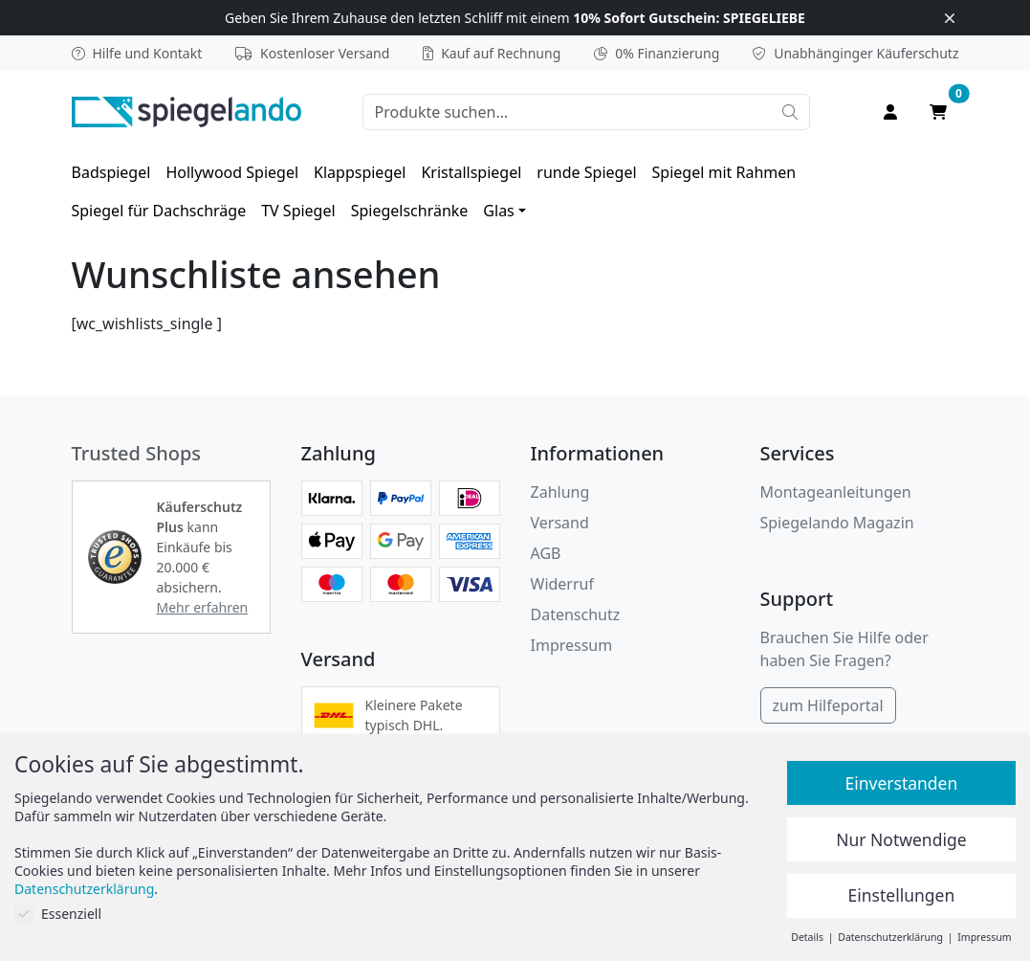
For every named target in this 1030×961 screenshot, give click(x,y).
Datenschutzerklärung (84, 889)
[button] (115, 557)
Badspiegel (111, 172)
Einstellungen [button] (901, 894)
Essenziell (57, 914)
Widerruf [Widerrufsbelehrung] (562, 583)
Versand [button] (560, 522)
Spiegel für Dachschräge (159, 210)
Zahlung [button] (560, 492)
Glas (498, 210)
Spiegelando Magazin (837, 522)
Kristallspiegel (471, 172)
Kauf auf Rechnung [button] (491, 53)
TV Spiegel (298, 210)
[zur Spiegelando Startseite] (186, 110)
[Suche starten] (790, 112)
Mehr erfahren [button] (203, 607)
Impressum (572, 645)
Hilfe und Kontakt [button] (137, 53)
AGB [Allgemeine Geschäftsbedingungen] (546, 553)
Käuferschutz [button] (855, 53)
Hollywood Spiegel (231, 172)
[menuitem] (111, 172)
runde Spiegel (586, 172)
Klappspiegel (359, 172)
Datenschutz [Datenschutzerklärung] (576, 614)
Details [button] (808, 937)
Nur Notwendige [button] (901, 839)
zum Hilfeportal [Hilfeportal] (828, 705)
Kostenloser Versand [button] (312, 53)
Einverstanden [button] (900, 782)
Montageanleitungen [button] (835, 492)
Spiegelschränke (410, 210)
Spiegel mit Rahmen (724, 172)
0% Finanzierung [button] (656, 53)
